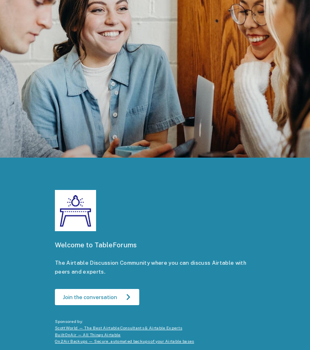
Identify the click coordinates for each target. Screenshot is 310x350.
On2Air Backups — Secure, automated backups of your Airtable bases (124, 341)
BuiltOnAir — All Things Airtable (88, 334)
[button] (97, 297)
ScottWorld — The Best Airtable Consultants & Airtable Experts (118, 327)
